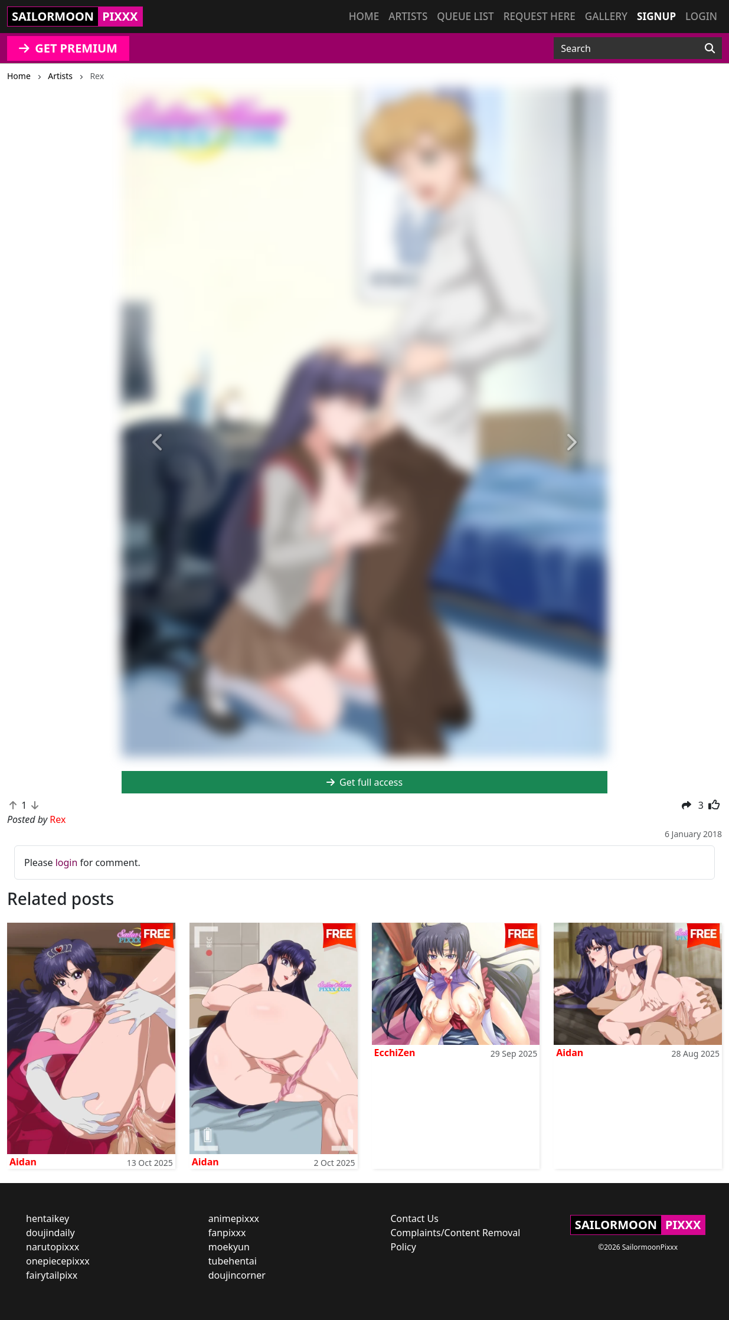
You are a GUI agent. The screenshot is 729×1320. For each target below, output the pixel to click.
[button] (158, 442)
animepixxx (233, 1218)
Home (364, 16)
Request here (540, 16)
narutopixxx (52, 1246)
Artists (407, 16)
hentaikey (47, 1218)
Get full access (364, 782)
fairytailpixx (51, 1275)
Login (701, 16)
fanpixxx (227, 1232)
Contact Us (415, 1218)
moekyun (229, 1246)
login (66, 862)
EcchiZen (395, 1052)
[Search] (710, 48)
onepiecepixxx (58, 1260)
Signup (656, 16)
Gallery (606, 16)
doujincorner (237, 1275)
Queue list (465, 16)
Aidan (23, 1161)
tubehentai (232, 1260)
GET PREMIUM (68, 48)
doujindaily (50, 1232)
